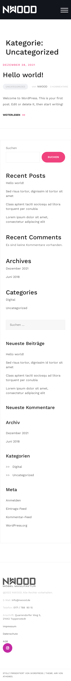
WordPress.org (16, 525)
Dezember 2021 (17, 268)
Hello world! (23, 75)
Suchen (11, 148)
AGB (5, 641)
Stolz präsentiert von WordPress (23, 673)
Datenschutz (10, 633)
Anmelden (13, 500)
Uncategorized (15, 86)
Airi (56, 673)
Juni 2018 (13, 277)
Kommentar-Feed (19, 517)
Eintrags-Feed (16, 509)
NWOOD (42, 86)
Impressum (9, 626)
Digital (10, 299)
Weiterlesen (14, 114)
